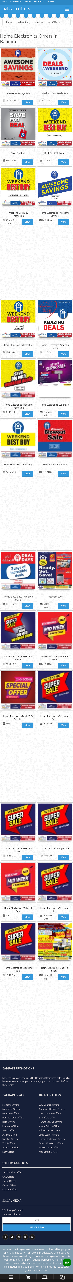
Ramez (51, 1)
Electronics (22, 22)
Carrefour (15, 1)
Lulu (4, 1)
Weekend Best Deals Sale (55, 93)
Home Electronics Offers (46, 22)
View (27, 102)
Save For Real (18, 153)
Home (8, 22)
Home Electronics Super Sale (54, 404)
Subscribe (36, 1227)
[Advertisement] (36, 262)
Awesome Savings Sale (18, 93)
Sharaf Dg (39, 1)
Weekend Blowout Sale (55, 464)
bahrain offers (16, 8)
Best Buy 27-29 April (54, 153)
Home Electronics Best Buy (18, 345)
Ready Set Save (55, 596)
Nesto (28, 1)
